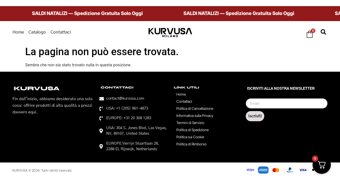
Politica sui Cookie (190, 137)
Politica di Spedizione (192, 130)
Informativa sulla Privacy (194, 115)
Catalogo (37, 32)
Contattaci (61, 32)
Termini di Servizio (190, 122)
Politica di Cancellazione (194, 108)
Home (18, 32)
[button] (323, 32)
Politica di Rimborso (191, 144)
